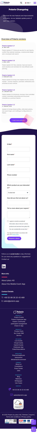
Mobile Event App (17, 284)
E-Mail (9, 144)
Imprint (31, 415)
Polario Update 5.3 (8, 105)
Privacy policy (26, 417)
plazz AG (11, 280)
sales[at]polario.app (20, 395)
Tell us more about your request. (18, 208)
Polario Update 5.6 (8, 60)
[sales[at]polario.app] (11, 394)
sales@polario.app (11, 301)
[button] (21, 2)
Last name (10, 164)
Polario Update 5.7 (8, 46)
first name (10, 154)
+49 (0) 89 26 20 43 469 (14, 297)
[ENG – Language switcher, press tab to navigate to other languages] (28, 2)
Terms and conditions (13, 417)
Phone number (12, 175)
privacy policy (15, 234)
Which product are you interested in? (18, 186)
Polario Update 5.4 (8, 90)
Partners (25, 415)
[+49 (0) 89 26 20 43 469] (9, 389)
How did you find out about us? (17, 198)
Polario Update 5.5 (8, 75)
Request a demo (14, 238)
